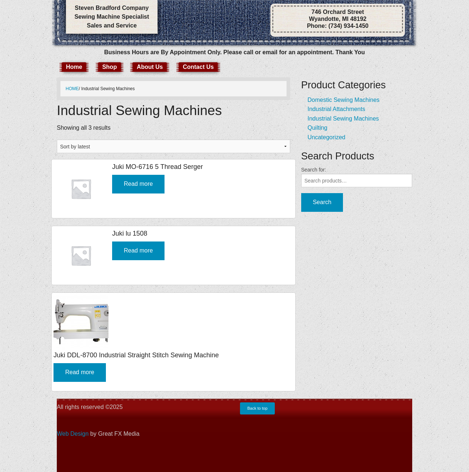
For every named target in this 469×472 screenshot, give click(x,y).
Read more (138, 184)
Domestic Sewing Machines (343, 100)
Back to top (257, 408)
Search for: (313, 170)
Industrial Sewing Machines (343, 118)
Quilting (317, 128)
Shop (109, 67)
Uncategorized (326, 137)
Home (74, 67)
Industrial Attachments (336, 109)
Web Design (73, 434)
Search (322, 202)
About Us (150, 67)
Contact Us (198, 67)
